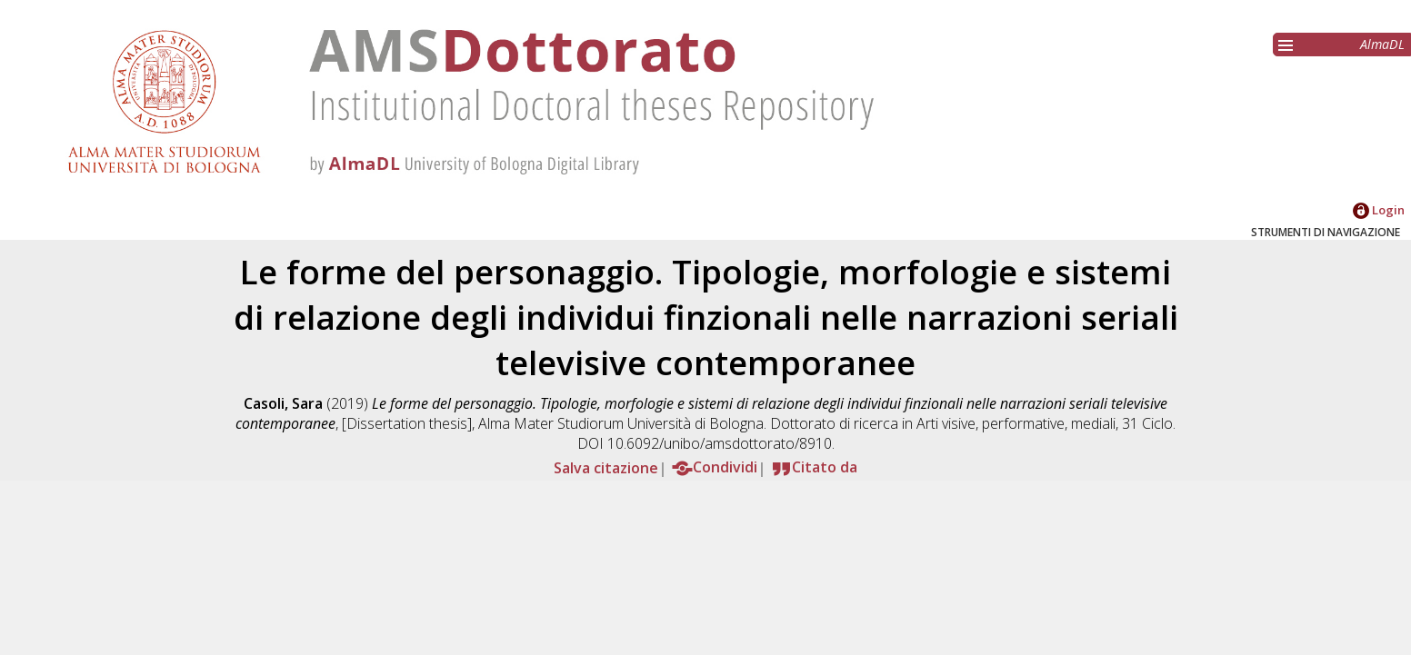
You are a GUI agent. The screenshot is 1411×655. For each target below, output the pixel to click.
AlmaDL (1382, 44)
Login (1379, 210)
